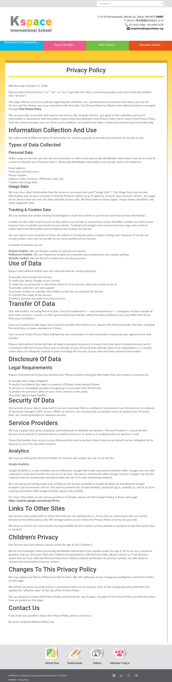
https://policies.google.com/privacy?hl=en (34, 500)
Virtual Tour (52, 663)
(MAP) (159, 16)
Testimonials (74, 663)
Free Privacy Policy (30, 109)
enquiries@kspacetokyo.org (147, 28)
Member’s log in (120, 663)
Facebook (114, 675)
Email (136, 675)
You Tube (121, 675)
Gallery (97, 663)
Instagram (128, 675)
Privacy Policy (23, 680)
